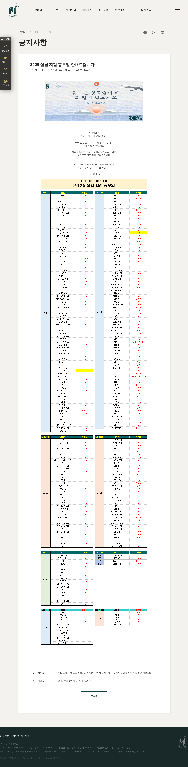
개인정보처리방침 (22, 736)
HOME (7, 39)
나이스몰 (146, 10)
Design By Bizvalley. (56, 758)
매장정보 (87, 10)
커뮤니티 (104, 10)
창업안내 (71, 10)
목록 (94, 695)
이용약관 (4, 736)
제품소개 (120, 10)
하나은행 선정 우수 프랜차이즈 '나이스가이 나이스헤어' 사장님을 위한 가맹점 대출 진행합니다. (105, 673)
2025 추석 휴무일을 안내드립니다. (75, 681)
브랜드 (54, 10)
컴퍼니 (38, 10)
